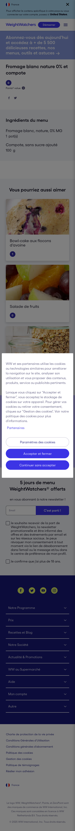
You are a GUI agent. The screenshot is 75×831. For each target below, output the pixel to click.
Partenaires (15, 428)
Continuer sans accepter (37, 465)
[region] (37, 415)
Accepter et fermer (37, 453)
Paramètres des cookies (37, 442)
